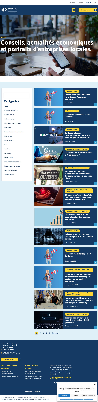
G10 (6, 148)
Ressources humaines (13, 171)
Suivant (55, 333)
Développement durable (14, 125)
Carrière (80, 2)
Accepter (64, 395)
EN (95, 2)
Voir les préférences (89, 395)
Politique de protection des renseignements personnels (33, 399)
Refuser (76, 395)
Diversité (8, 129)
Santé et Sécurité (11, 175)
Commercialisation (12, 111)
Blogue (88, 2)
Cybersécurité (10, 120)
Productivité (9, 162)
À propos (72, 2)
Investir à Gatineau (31, 365)
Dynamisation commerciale (15, 134)
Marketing (8, 157)
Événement (9, 139)
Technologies (9, 180)
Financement (9, 143)
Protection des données (14, 166)
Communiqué (9, 116)
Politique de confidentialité (66, 399)
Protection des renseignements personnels (83, 399)
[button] (95, 384)
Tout (6, 107)
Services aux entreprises (9, 365)
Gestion (7, 152)
